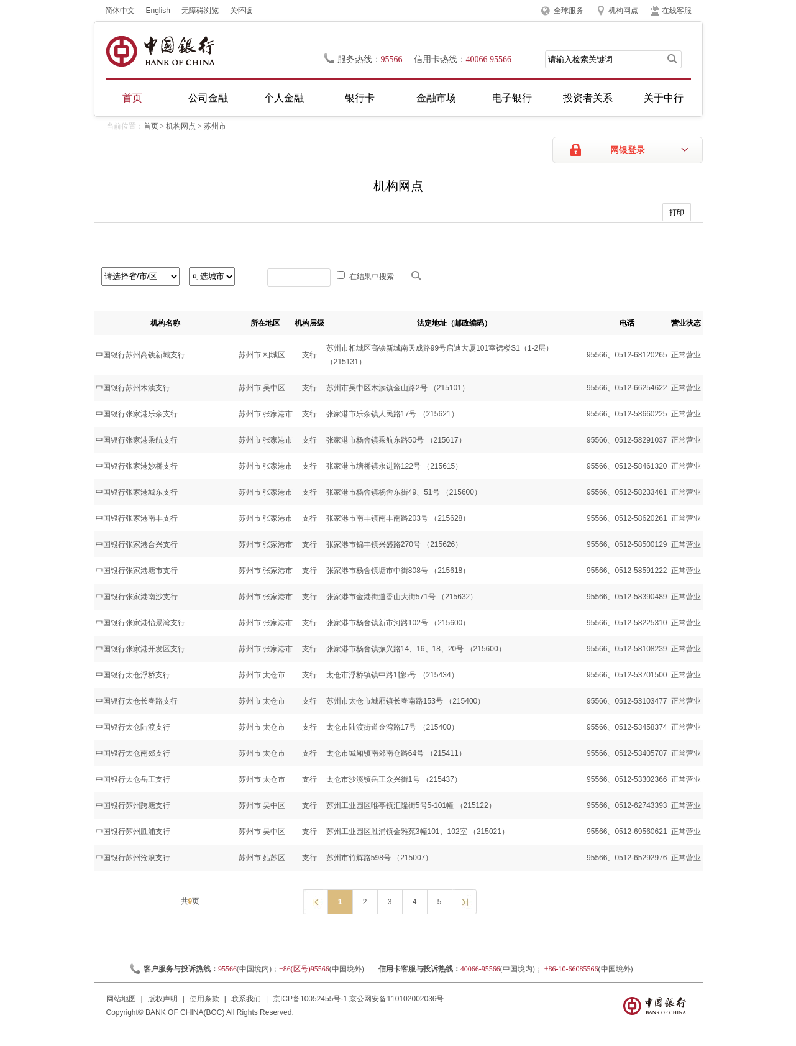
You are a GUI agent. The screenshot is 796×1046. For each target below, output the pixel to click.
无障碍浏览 (200, 10)
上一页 (315, 901)
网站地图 (121, 998)
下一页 (464, 901)
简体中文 (120, 10)
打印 (676, 212)
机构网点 (623, 10)
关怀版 (241, 10)
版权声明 (163, 998)
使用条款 (204, 998)
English (158, 10)
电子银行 (512, 98)
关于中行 (664, 98)
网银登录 (627, 150)
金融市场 (436, 98)
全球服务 (568, 10)
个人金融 (284, 98)
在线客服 (677, 10)
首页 (132, 98)
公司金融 (208, 98)
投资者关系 (588, 98)
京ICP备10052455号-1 (310, 998)
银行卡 (360, 98)
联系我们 (246, 998)
